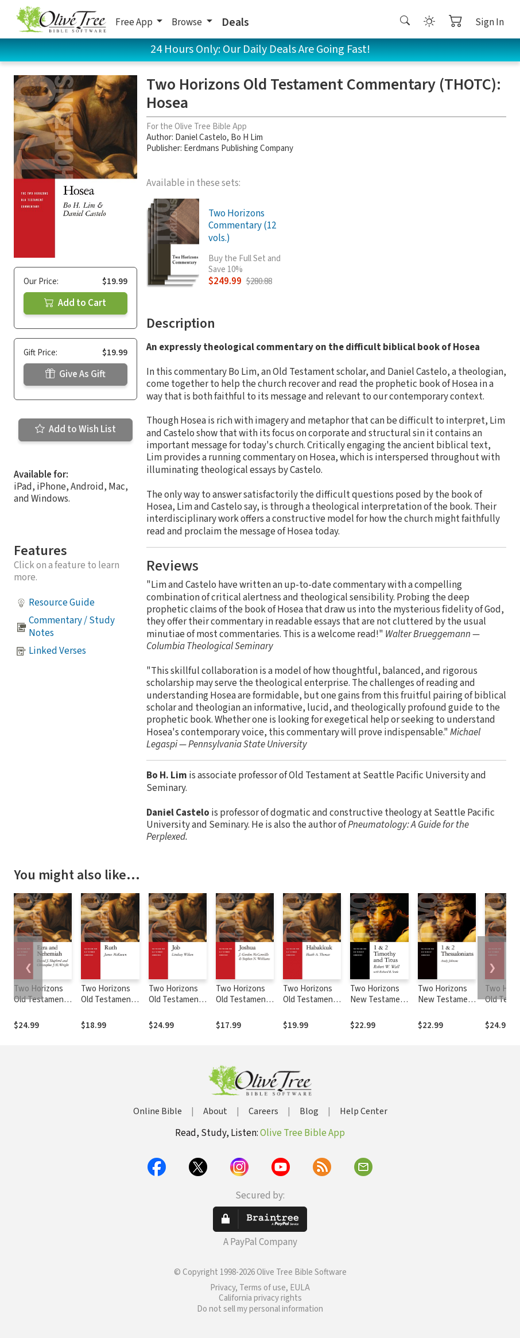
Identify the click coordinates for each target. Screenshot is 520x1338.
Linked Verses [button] (57, 651)
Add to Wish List (75, 429)
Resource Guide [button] (62, 603)
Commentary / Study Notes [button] (72, 626)
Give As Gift (75, 374)
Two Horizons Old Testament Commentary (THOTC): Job (175, 1005)
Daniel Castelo (201, 137)
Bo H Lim (247, 137)
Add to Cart (75, 303)
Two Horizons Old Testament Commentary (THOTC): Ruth (107, 1005)
